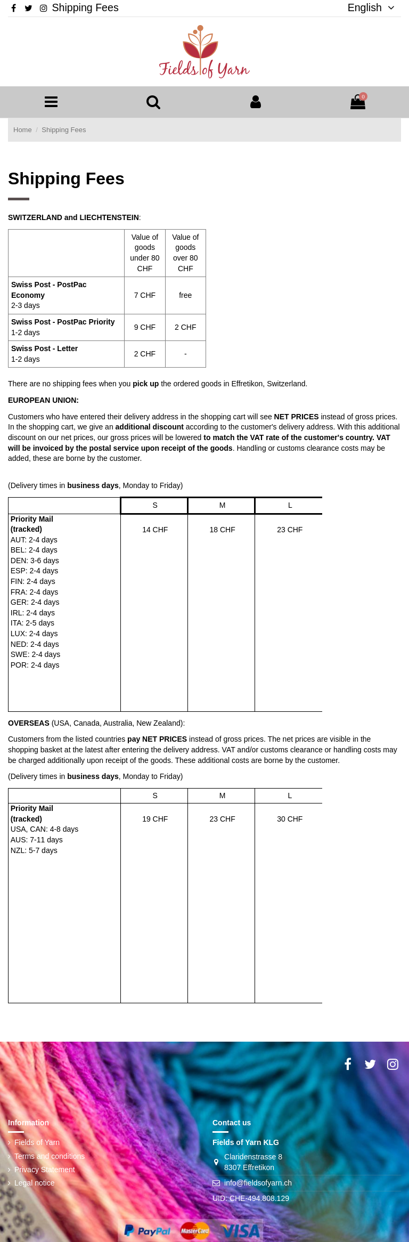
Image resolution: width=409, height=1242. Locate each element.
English (367, 7)
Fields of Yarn (37, 1142)
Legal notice (34, 1183)
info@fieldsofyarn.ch (258, 1183)
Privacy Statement (44, 1169)
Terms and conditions (49, 1156)
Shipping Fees (85, 7)
